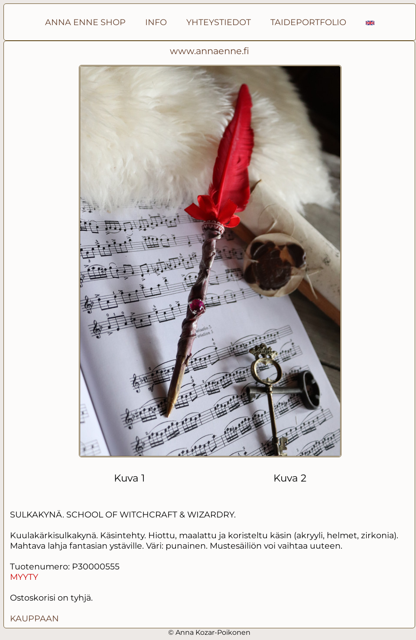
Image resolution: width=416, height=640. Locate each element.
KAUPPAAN (34, 618)
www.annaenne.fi (209, 50)
